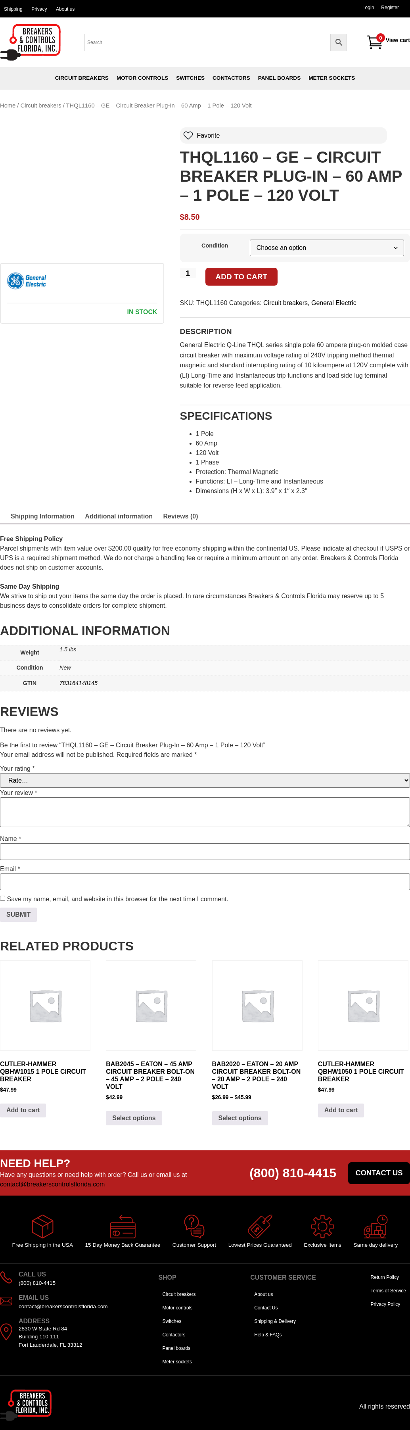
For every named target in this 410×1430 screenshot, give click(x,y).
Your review (18, 793)
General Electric (333, 302)
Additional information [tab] (119, 516)
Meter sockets (331, 78)
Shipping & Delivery (275, 1321)
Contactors (231, 78)
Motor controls (142, 78)
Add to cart (242, 277)
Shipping (13, 9)
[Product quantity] (188, 273)
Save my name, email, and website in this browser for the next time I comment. (117, 899)
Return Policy (385, 1277)
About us (65, 9)
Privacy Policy (385, 1304)
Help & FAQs (268, 1335)
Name (10, 839)
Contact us (378, 1173)
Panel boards (279, 78)
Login (368, 7)
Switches (190, 78)
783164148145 (78, 683)
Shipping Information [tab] (43, 516)
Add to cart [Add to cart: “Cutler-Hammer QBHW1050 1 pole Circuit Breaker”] (341, 1110)
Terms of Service (388, 1291)
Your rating (17, 769)
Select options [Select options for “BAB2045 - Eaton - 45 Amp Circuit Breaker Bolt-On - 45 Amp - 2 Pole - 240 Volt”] (133, 1118)
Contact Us (266, 1308)
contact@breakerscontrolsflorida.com (52, 1184)
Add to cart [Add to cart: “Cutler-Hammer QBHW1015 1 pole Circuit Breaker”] (23, 1110)
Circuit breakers (82, 78)
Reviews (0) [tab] (180, 516)
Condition (214, 245)
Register (390, 7)
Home (7, 105)
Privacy (39, 9)
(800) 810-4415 (292, 1173)
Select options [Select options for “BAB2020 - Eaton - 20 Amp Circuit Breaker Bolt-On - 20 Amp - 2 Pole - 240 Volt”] (240, 1118)
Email (10, 869)
